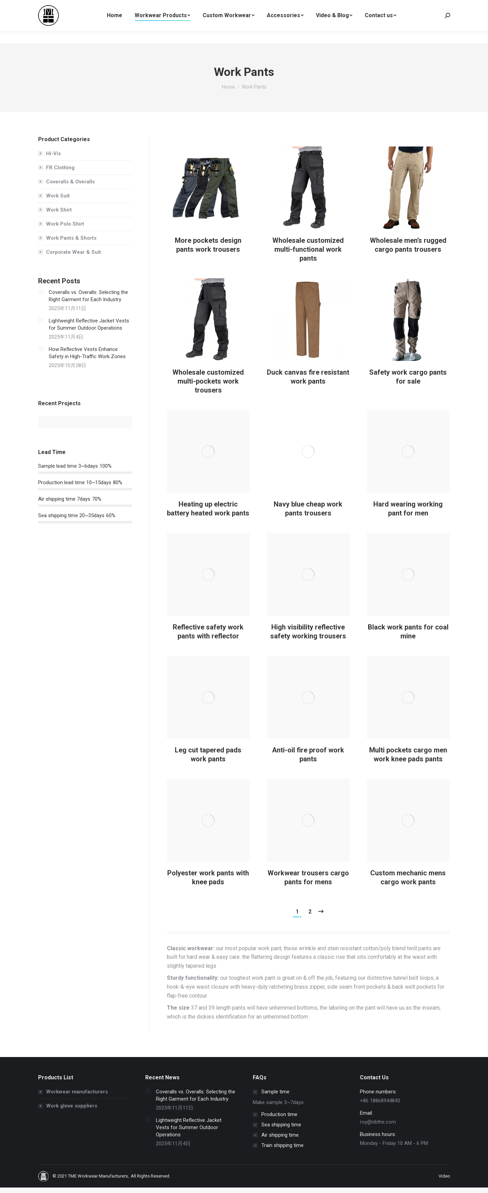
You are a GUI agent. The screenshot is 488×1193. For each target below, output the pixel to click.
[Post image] (208, 192)
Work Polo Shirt (65, 224)
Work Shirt (59, 210)
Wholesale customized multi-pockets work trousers (208, 381)
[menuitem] (114, 28)
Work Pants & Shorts (71, 238)
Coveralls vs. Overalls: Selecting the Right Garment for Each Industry (88, 296)
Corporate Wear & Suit (73, 252)
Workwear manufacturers (77, 1092)
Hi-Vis (53, 153)
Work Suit (58, 196)
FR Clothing (60, 167)
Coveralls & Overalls (70, 182)
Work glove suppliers (71, 1106)
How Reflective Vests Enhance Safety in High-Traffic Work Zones (87, 353)
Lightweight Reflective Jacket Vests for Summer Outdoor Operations (89, 324)
